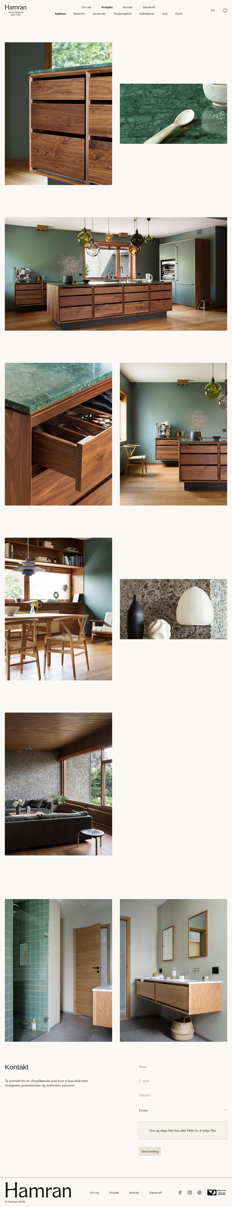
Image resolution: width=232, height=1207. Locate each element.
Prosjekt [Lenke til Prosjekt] (114, 1192)
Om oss (86, 7)
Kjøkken (60, 13)
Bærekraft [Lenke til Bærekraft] (156, 1192)
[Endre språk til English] (212, 10)
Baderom (79, 13)
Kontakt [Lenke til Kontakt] (134, 1192)
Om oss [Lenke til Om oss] (94, 1192)
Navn (143, 1066)
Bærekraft (149, 7)
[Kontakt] (224, 10)
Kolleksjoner (147, 13)
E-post (144, 1081)
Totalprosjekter (122, 13)
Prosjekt (107, 7)
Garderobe (99, 13)
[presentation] (183, 1130)
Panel (178, 13)
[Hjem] (15, 10)
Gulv (165, 13)
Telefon (144, 1095)
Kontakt (128, 7)
